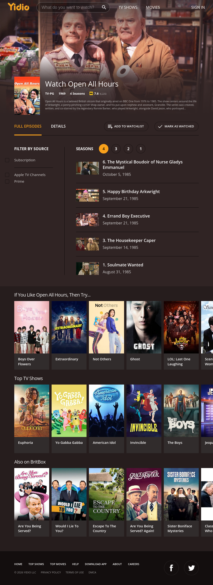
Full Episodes (28, 126)
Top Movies (58, 564)
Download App (95, 564)
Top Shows (36, 564)
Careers (133, 564)
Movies (153, 7)
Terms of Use (75, 572)
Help (75, 564)
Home (18, 564)
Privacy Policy (51, 572)
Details (58, 126)
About (117, 564)
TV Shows (128, 7)
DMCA (92, 572)
